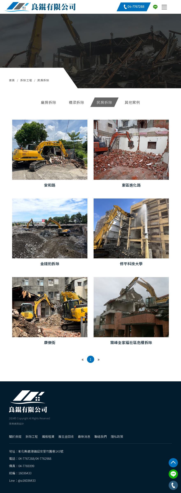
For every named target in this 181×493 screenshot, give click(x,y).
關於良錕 (15, 436)
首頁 (12, 80)
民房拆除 (43, 80)
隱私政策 (117, 436)
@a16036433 (27, 480)
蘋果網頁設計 (16, 423)
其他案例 (132, 102)
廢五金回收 (66, 436)
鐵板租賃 (48, 436)
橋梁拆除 (76, 102)
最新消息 (84, 436)
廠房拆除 (49, 102)
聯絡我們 (100, 436)
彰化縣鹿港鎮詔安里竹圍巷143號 (40, 451)
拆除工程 (26, 80)
